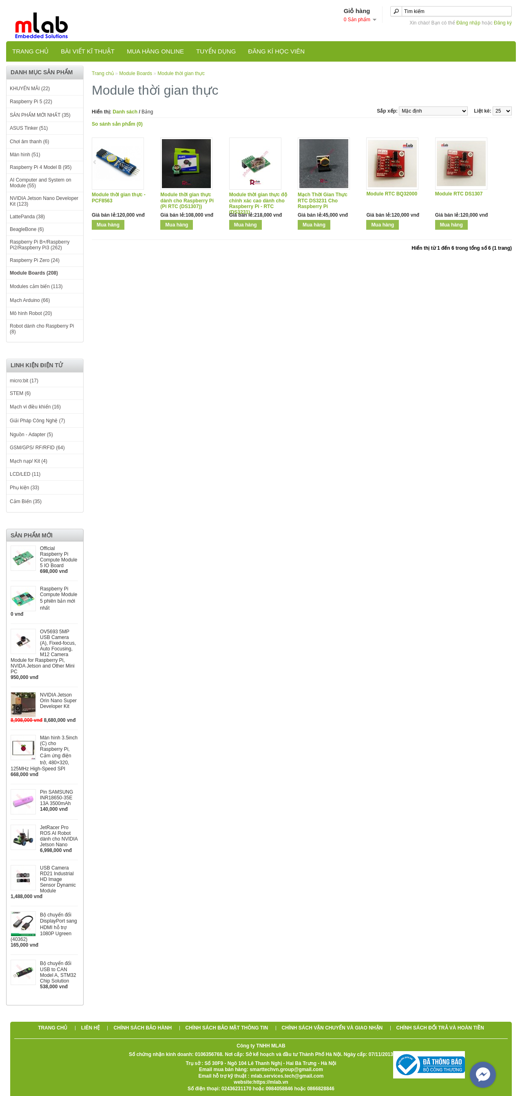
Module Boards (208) (34, 273)
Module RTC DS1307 (459, 194)
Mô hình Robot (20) (31, 313)
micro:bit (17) (24, 381)
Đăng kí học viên (276, 51)
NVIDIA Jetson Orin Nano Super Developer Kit (58, 700)
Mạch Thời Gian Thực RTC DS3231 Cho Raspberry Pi (322, 200)
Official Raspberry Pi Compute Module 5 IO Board (58, 557)
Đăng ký (503, 23)
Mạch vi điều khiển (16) (35, 407)
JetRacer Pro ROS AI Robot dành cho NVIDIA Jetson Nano (58, 836)
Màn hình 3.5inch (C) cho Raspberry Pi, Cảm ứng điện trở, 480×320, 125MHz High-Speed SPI (44, 753)
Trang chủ (30, 51)
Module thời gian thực (181, 73)
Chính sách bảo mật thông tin (227, 1028)
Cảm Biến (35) (26, 501)
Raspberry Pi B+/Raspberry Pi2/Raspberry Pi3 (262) (39, 245)
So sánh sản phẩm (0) (117, 124)
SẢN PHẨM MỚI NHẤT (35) (40, 115)
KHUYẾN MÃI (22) (30, 88)
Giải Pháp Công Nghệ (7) (37, 421)
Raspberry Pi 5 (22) (31, 101)
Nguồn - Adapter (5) (31, 434)
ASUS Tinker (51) (29, 128)
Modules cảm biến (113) (36, 286)
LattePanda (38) (27, 217)
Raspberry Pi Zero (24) (35, 260)
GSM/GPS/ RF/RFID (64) (37, 447)
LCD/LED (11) (25, 474)
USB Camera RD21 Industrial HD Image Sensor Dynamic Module (58, 879)
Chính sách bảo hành (142, 1028)
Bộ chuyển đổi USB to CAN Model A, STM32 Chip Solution (58, 972)
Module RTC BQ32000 (391, 194)
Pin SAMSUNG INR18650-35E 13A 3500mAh (56, 797)
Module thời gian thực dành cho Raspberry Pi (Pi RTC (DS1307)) (187, 200)
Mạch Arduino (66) (30, 300)
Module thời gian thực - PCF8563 (119, 198)
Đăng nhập (468, 23)
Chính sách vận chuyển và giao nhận (332, 1028)
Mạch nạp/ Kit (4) (28, 461)
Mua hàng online (155, 51)
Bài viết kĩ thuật (88, 51)
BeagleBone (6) (27, 229)
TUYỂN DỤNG (216, 51)
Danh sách (125, 112)
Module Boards (135, 73)
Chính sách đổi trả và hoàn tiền (440, 1028)
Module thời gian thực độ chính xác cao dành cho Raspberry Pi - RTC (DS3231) (258, 203)
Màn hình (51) (25, 155)
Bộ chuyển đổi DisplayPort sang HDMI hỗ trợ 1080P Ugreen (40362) (44, 927)
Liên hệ (90, 1028)
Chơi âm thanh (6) (29, 141)
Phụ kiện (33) (24, 487)
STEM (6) (20, 393)
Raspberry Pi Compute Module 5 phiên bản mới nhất (58, 598)
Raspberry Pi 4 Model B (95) (40, 167)
